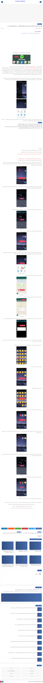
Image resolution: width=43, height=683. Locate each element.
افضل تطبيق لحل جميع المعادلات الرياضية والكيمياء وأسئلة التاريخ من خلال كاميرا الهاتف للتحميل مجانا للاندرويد (23, 126)
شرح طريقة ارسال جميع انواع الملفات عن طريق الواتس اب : (30, 33)
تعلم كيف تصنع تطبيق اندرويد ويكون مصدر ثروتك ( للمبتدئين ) (27, 635)
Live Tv (32, 668)
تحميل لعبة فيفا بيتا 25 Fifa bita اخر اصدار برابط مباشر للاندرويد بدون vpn (26, 624)
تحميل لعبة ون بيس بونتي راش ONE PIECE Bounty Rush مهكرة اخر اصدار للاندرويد (24, 658)
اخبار (11, 668)
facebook (38, 67)
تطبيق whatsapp (32, 67)
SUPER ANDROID (20, 1)
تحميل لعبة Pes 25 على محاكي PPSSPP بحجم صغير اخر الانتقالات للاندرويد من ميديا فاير (24, 607)
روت (31, 676)
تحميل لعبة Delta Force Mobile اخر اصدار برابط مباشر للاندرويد (27, 630)
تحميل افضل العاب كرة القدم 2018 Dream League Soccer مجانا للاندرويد (29, 125)
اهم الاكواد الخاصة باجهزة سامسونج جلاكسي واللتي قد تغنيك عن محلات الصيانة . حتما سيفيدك (21, 565)
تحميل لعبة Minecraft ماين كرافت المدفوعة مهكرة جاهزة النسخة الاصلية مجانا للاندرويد (23, 641)
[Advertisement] (21, 13)
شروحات (11, 676)
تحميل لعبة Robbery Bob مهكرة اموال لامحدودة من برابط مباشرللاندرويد (28, 589)
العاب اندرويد (32, 670)
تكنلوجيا (32, 673)
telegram (29, 73)
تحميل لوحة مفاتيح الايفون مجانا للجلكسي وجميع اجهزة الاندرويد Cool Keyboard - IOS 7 (23, 613)
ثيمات (11, 673)
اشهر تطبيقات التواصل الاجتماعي (29, 66)
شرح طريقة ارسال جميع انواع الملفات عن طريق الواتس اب (29, 158)
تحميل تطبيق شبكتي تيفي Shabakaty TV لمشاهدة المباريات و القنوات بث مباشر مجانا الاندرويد (22, 652)
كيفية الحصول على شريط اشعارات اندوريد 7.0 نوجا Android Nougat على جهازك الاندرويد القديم (8, 551)
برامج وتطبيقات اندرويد (11, 670)
